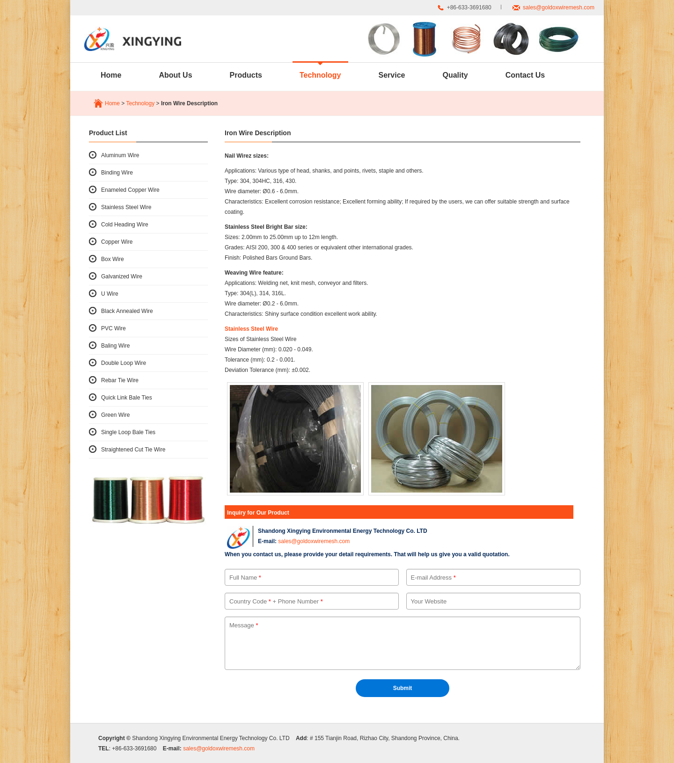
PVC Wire (113, 328)
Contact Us (525, 75)
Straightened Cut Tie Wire (133, 449)
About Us (175, 75)
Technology (320, 75)
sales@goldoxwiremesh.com (558, 7)
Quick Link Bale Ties (126, 397)
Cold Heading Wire (124, 224)
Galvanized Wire (121, 276)
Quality (455, 75)
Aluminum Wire (120, 155)
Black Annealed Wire (127, 311)
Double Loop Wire (123, 363)
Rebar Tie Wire (120, 380)
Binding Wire (117, 172)
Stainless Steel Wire (126, 207)
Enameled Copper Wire (130, 190)
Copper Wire (116, 242)
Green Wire (115, 415)
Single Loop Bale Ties (128, 432)
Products (246, 75)
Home (111, 75)
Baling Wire (115, 345)
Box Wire (112, 259)
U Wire (109, 294)
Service (392, 75)
